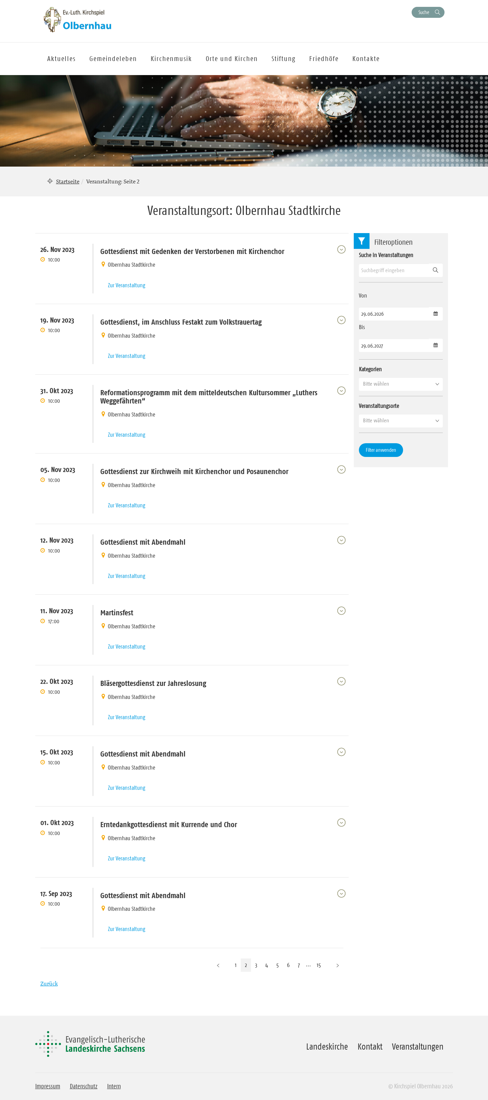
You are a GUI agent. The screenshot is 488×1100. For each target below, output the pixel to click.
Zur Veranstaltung (126, 285)
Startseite (67, 181)
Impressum (47, 1086)
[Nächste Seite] (337, 965)
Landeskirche (327, 1046)
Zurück (49, 983)
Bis (362, 327)
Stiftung (284, 59)
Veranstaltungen (417, 1046)
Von (363, 295)
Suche (423, 12)
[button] (401, 383)
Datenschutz (84, 1086)
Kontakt (370, 1046)
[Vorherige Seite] (218, 965)
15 (319, 965)
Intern (114, 1086)
